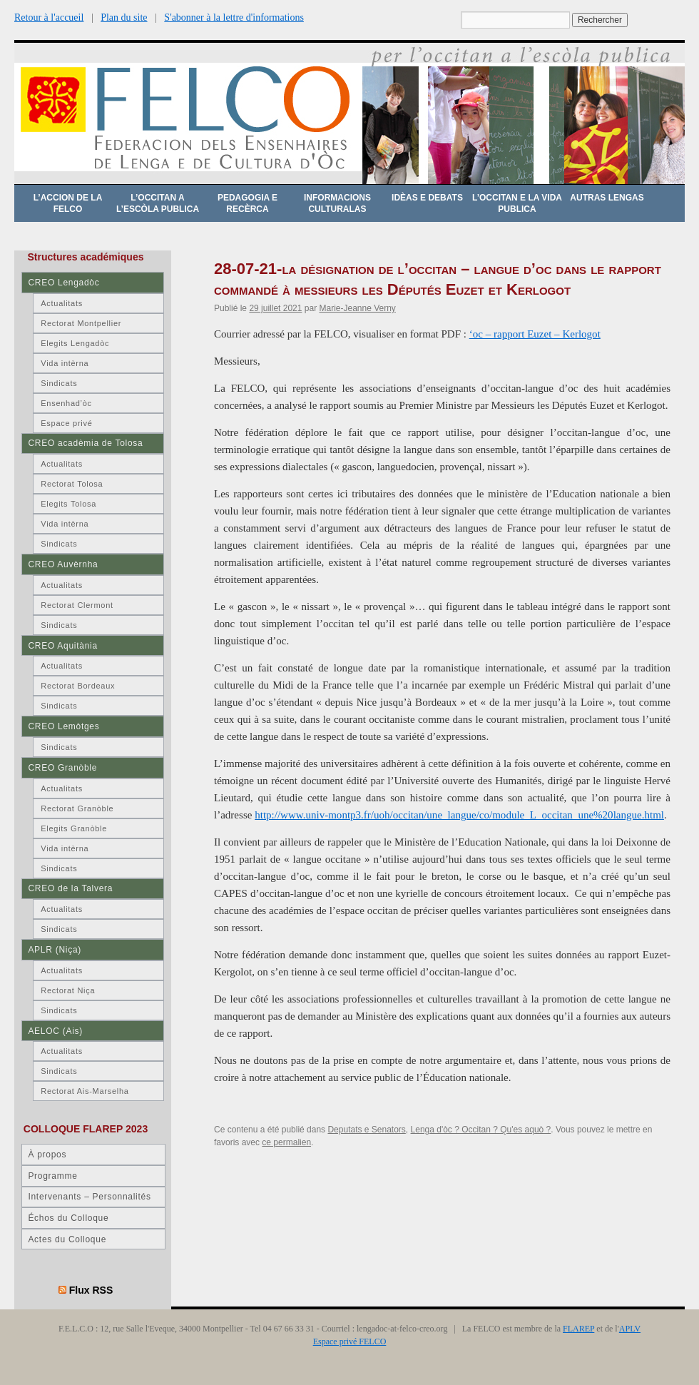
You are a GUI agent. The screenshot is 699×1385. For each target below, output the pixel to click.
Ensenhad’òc (66, 403)
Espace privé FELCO (350, 1341)
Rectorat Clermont (77, 605)
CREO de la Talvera (70, 888)
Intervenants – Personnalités (89, 1197)
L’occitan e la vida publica (517, 203)
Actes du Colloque (67, 1239)
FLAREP (578, 1329)
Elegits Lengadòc (75, 343)
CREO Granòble (62, 768)
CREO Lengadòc (63, 283)
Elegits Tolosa (68, 503)
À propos (47, 1155)
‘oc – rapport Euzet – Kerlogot (535, 334)
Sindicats (59, 383)
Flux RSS (91, 1290)
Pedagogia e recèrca (247, 203)
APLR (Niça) (54, 950)
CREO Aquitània (62, 646)
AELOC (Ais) (55, 1031)
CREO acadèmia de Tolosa (85, 443)
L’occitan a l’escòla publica (157, 203)
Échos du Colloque (68, 1218)
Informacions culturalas (337, 203)
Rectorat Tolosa (72, 484)
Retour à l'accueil (48, 17)
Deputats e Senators (366, 1130)
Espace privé (66, 423)
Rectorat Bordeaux (78, 685)
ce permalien (286, 1142)
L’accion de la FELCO (68, 203)
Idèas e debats (427, 198)
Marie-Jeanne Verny (357, 308)
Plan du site (124, 17)
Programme (52, 1176)
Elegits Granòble (74, 828)
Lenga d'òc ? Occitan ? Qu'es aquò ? (481, 1130)
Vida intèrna (64, 363)
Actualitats (62, 303)
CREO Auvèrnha (63, 564)
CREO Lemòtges (63, 726)
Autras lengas (606, 198)
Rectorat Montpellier (81, 323)
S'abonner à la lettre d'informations (234, 17)
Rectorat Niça (68, 990)
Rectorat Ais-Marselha (84, 1091)
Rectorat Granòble (77, 808)
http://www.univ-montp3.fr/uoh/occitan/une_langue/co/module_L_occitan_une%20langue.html (459, 815)
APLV (630, 1329)
